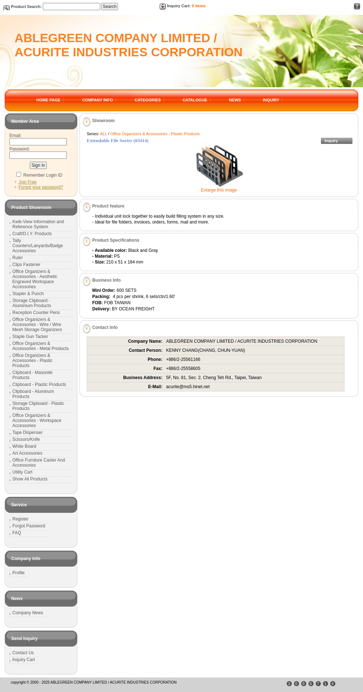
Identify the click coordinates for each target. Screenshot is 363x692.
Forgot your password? (41, 187)
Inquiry (331, 140)
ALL (103, 134)
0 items (198, 6)
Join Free (28, 182)
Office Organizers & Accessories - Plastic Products (155, 134)
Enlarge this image (219, 190)
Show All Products (30, 479)
